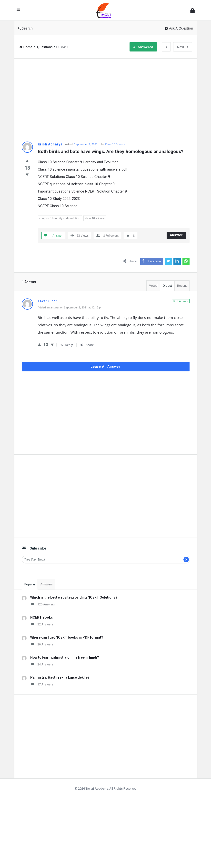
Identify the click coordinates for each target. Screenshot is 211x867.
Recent (182, 285)
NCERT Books (41, 617)
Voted (153, 285)
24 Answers (41, 664)
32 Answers (41, 624)
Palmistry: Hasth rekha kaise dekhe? (60, 677)
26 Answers (41, 644)
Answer (176, 235)
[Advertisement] (106, 100)
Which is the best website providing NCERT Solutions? (73, 597)
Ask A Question (179, 28)
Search (25, 28)
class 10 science (95, 218)
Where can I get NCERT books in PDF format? (66, 637)
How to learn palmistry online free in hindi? (64, 657)
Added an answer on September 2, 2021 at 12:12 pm (70, 307)
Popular (29, 584)
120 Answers (42, 604)
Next (182, 47)
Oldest (167, 285)
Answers (46, 584)
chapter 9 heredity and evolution (60, 218)
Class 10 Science (115, 144)
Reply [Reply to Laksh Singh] (66, 345)
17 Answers (41, 684)
